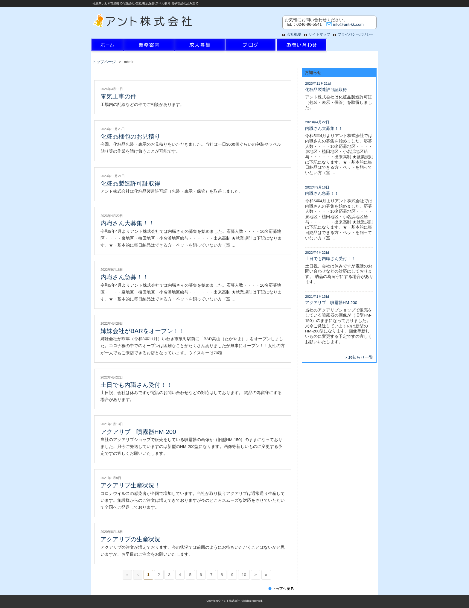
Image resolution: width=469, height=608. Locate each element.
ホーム (116, 46)
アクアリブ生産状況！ (130, 485)
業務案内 (149, 46)
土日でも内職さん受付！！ (136, 384)
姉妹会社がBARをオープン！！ (142, 331)
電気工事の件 (118, 96)
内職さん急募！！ (124, 277)
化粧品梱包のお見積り (130, 136)
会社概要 (294, 34)
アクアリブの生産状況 (130, 539)
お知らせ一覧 (360, 357)
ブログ (250, 46)
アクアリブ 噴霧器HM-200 (138, 431)
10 (244, 574)
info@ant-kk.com (348, 24)
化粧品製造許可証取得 (130, 183)
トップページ (104, 62)
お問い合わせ (301, 46)
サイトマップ (319, 34)
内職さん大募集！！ (127, 223)
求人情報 (199, 46)
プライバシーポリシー (356, 34)
